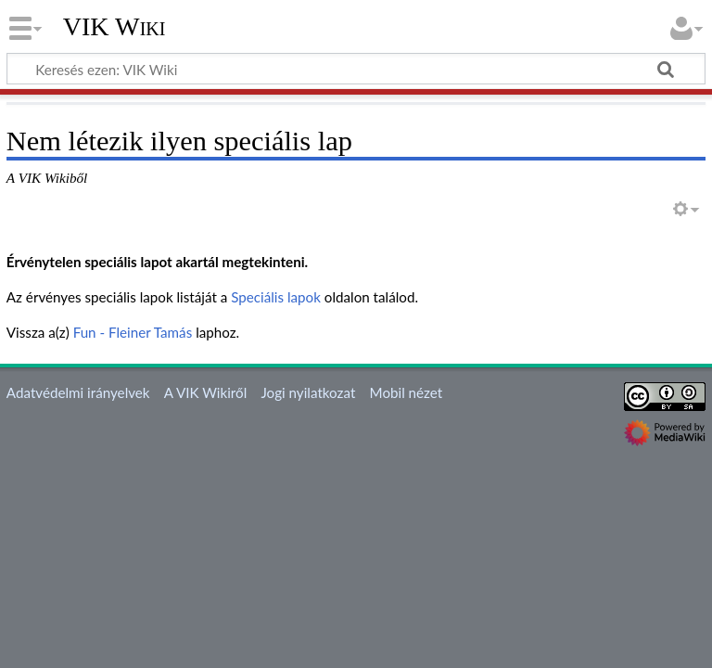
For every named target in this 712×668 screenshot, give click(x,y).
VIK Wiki (114, 27)
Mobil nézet (406, 392)
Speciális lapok (276, 297)
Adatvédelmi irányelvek (78, 392)
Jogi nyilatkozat (308, 392)
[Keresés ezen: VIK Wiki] (356, 69)
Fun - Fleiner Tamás (133, 332)
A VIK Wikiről (205, 392)
